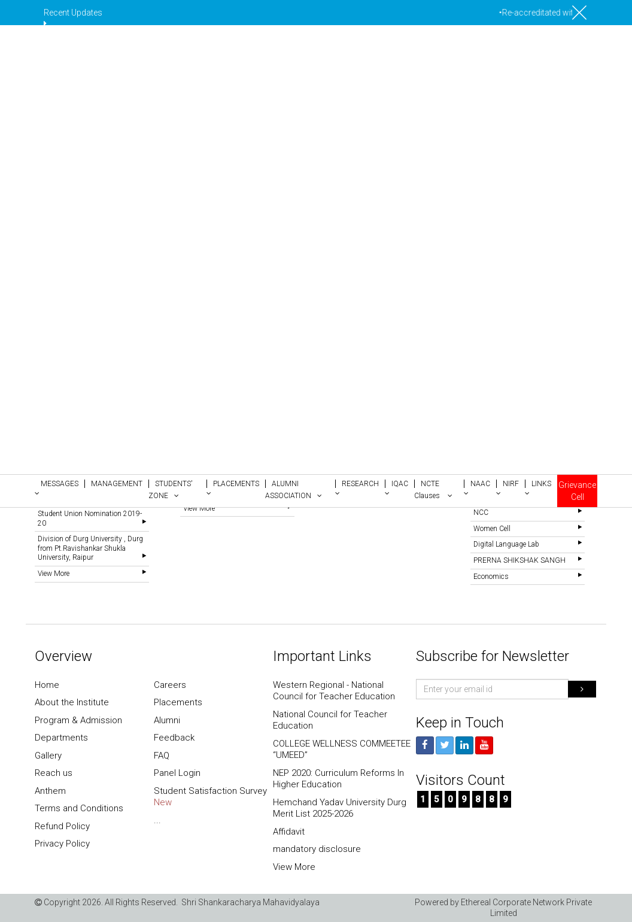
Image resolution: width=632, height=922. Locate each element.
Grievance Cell (577, 491)
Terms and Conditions (79, 808)
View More (53, 573)
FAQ (161, 755)
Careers (170, 685)
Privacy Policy (62, 843)
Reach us (53, 773)
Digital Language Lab (506, 544)
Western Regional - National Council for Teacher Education (334, 691)
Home (47, 685)
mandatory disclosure (317, 849)
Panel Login (177, 773)
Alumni (167, 720)
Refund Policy (62, 826)
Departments (61, 737)
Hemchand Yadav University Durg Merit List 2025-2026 (339, 808)
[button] (59, 487)
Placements (178, 702)
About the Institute (72, 702)
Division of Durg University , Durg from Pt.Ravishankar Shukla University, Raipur (90, 548)
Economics (491, 576)
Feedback (174, 737)
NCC (480, 512)
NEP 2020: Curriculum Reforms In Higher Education (338, 779)
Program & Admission (78, 720)
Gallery (48, 755)
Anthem (50, 790)
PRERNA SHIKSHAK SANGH (519, 560)
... (157, 820)
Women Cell (492, 528)
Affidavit (289, 831)
